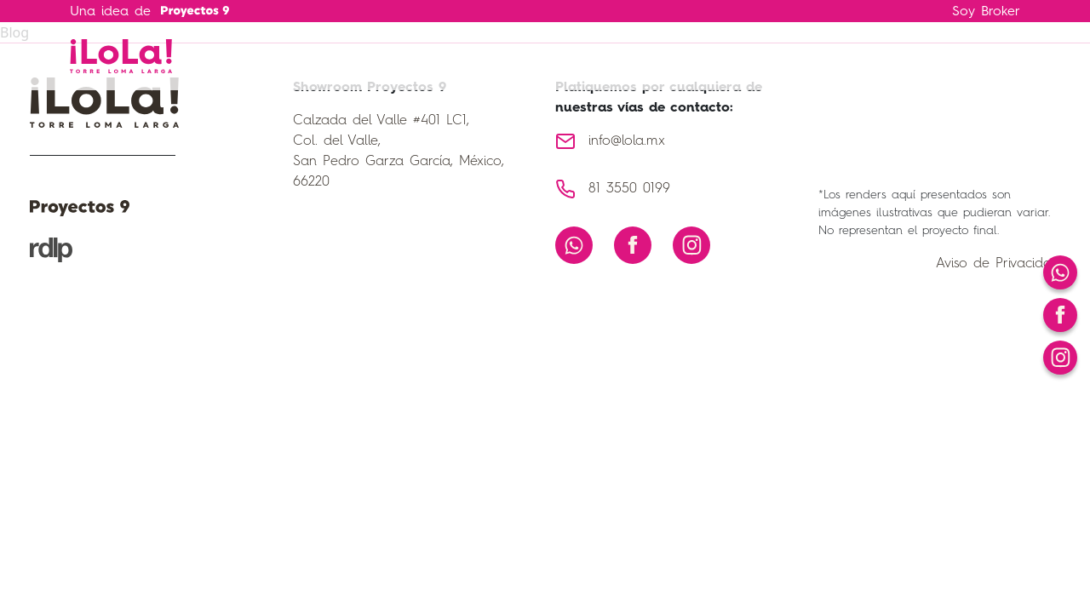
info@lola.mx (626, 141)
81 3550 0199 (629, 189)
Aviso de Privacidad (998, 264)
